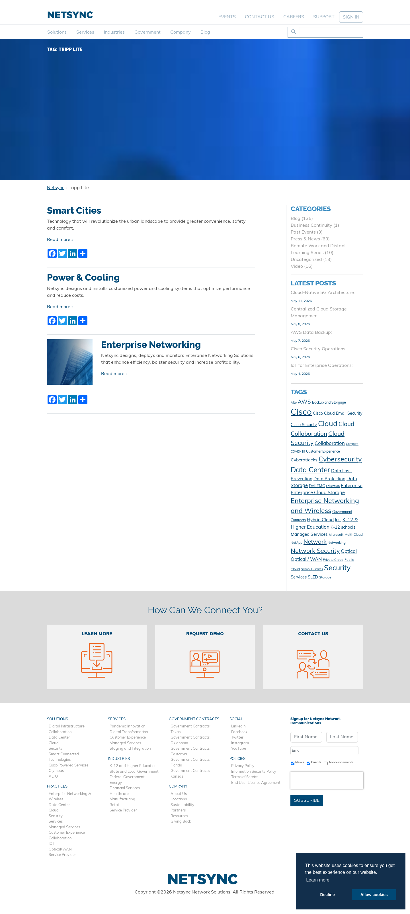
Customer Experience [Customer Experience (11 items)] (323, 451)
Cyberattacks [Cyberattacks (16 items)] (304, 460)
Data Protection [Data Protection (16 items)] (329, 479)
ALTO (53, 776)
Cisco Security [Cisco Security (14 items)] (304, 425)
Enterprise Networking (151, 345)
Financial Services (125, 788)
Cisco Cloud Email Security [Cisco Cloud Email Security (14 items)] (337, 414)
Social (236, 719)
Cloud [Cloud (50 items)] (327, 424)
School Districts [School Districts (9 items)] (312, 569)
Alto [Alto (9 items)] (294, 402)
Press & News (305, 239)
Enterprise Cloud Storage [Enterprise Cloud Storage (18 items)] (318, 493)
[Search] (331, 32)
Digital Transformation (129, 732)
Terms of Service (245, 777)
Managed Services (64, 827)
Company (180, 32)
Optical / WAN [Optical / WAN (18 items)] (306, 559)
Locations (179, 799)
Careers (293, 17)
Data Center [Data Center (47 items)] (310, 470)
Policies (237, 759)
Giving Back (181, 821)
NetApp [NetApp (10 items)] (296, 543)
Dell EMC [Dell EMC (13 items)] (317, 486)
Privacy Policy (242, 766)
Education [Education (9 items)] (333, 486)
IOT (51, 844)
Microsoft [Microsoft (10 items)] (336, 535)
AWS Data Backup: (311, 332)
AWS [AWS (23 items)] (304, 402)
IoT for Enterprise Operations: (322, 365)
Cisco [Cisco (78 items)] (301, 412)
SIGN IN (351, 17)
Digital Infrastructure (67, 726)
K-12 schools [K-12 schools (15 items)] (343, 528)
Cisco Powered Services (68, 765)
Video (297, 266)
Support (324, 17)
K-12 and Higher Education (133, 766)
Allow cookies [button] (374, 894)
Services (85, 32)
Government (147, 32)
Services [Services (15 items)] (299, 577)
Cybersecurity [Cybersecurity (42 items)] (340, 459)
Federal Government (127, 777)
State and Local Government (134, 772)
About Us (179, 794)
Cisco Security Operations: (319, 349)
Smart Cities (74, 210)
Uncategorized (306, 259)
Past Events (303, 232)
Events (227, 17)
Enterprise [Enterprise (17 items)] (351, 486)
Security (56, 749)
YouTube (238, 749)
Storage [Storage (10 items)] (325, 577)
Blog (205, 32)
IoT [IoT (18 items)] (338, 520)
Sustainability (182, 805)
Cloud (54, 743)
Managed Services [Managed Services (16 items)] (309, 534)
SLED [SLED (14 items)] (313, 577)
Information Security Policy (253, 772)
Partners (178, 810)
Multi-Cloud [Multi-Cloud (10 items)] (354, 535)
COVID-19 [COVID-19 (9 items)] (298, 451)
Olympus (56, 771)
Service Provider (62, 855)
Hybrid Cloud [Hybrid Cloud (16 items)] (320, 520)
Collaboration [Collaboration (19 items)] (330, 443)
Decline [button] (327, 894)
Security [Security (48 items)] (337, 568)
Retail (115, 805)
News (299, 762)
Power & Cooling (83, 277)
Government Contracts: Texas (190, 729)
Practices (57, 786)
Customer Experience (67, 833)
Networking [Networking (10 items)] (337, 543)
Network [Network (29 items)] (315, 542)
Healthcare (119, 794)
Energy (116, 783)
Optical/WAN (60, 849)
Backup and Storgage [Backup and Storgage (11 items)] (329, 402)
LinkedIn (238, 726)
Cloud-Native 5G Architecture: (323, 293)
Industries (114, 32)
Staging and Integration (130, 749)
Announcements (341, 762)
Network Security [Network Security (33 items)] (315, 551)
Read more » (60, 240)
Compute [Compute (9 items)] (352, 444)
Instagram (240, 743)
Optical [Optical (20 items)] (349, 551)
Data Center (59, 737)
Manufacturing (122, 799)
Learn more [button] (317, 880)
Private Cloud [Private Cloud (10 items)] (333, 560)
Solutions (57, 32)
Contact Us (259, 17)
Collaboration (60, 732)
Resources (179, 816)
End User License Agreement (255, 783)
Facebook (239, 732)
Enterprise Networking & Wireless (70, 796)
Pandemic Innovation (127, 726)
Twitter (237, 737)
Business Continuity (311, 225)
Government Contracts (194, 719)
